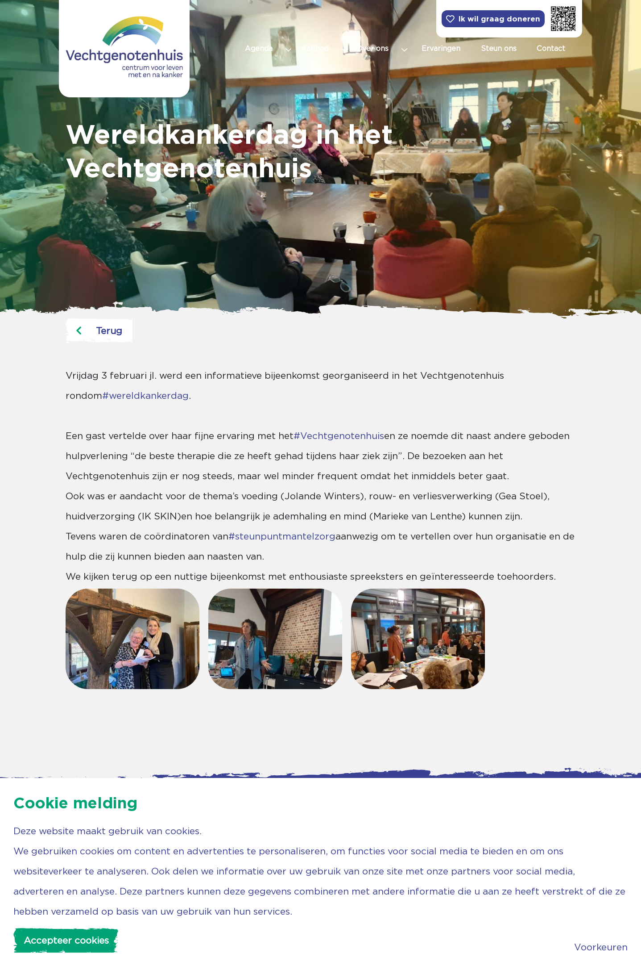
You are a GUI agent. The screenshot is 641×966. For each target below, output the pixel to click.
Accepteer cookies (66, 940)
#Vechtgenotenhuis (339, 435)
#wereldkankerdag (145, 395)
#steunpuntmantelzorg (281, 536)
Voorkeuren (601, 947)
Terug (99, 330)
